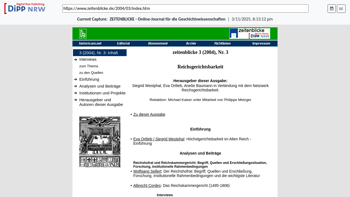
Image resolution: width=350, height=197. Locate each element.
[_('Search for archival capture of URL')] (185, 8)
